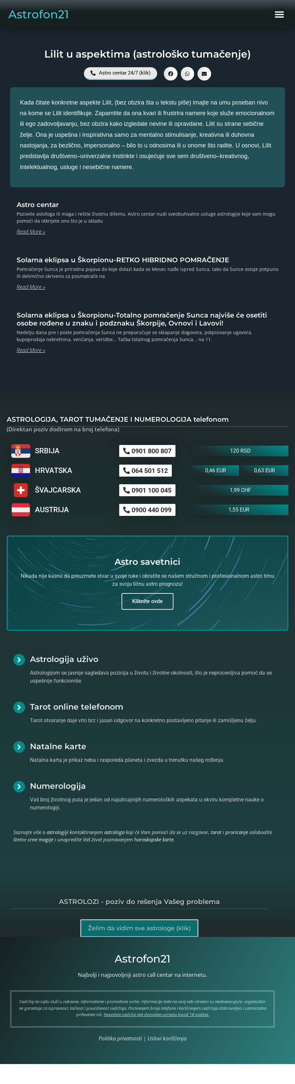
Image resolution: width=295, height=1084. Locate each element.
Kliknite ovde (147, 601)
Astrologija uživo (64, 659)
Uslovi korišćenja (167, 1038)
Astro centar (38, 205)
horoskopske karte (153, 839)
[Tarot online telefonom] (19, 707)
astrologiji (57, 832)
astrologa (114, 832)
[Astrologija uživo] (19, 660)
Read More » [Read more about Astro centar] (31, 231)
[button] (279, 14)
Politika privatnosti (120, 1038)
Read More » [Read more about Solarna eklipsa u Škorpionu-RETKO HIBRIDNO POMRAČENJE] (31, 287)
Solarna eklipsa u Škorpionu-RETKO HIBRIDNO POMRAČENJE (123, 260)
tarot (216, 832)
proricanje (236, 832)
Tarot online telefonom (76, 707)
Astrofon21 (38, 14)
